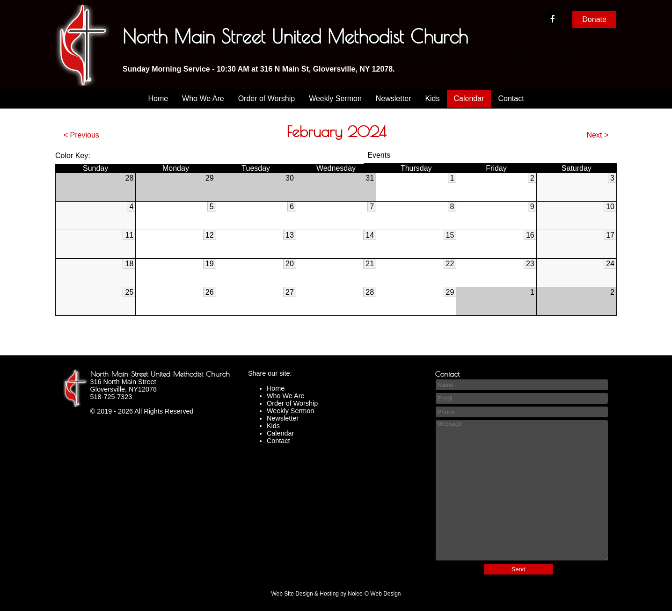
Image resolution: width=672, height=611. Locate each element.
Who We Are (203, 98)
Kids (432, 98)
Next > (598, 135)
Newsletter (393, 98)
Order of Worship (266, 98)
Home (158, 98)
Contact (511, 98)
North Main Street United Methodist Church (160, 374)
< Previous (81, 135)
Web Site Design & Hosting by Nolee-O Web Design (336, 593)
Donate (594, 19)
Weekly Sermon (335, 98)
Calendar (469, 98)
